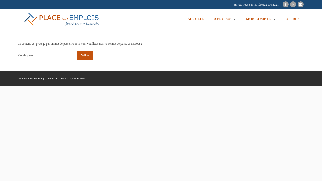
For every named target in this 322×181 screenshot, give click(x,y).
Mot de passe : (47, 55)
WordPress (79, 78)
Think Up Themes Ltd (46, 78)
